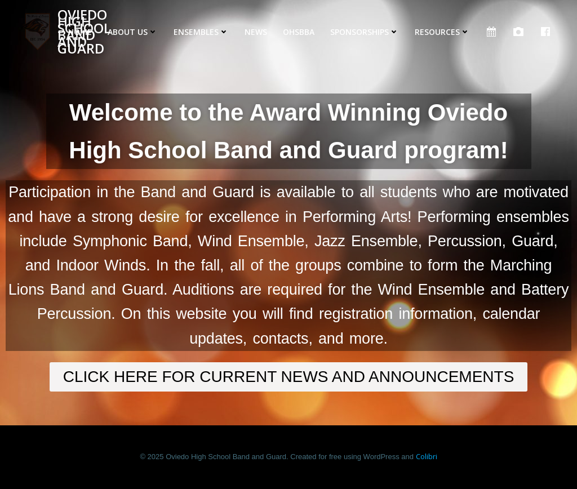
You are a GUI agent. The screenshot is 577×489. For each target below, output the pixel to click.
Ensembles (201, 31)
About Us (133, 31)
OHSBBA (298, 31)
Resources (442, 31)
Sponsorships (364, 31)
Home (80, 31)
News (256, 31)
